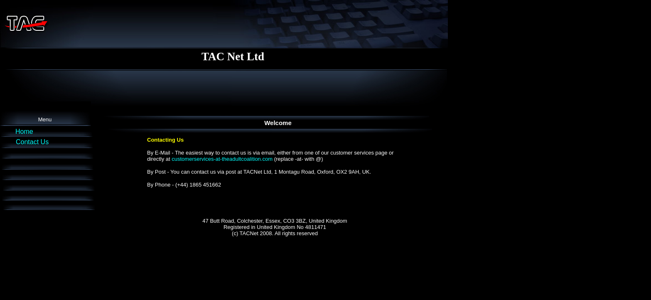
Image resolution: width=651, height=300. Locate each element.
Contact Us (32, 141)
